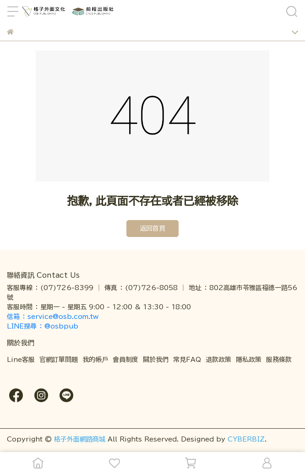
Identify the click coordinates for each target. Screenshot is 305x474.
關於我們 (156, 359)
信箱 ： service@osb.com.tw (54, 316)
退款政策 (218, 359)
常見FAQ (187, 359)
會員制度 (125, 359)
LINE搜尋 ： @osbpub (42, 326)
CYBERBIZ (246, 439)
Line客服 (21, 359)
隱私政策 (248, 359)
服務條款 (279, 359)
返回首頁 (152, 228)
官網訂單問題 (58, 359)
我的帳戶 (95, 359)
